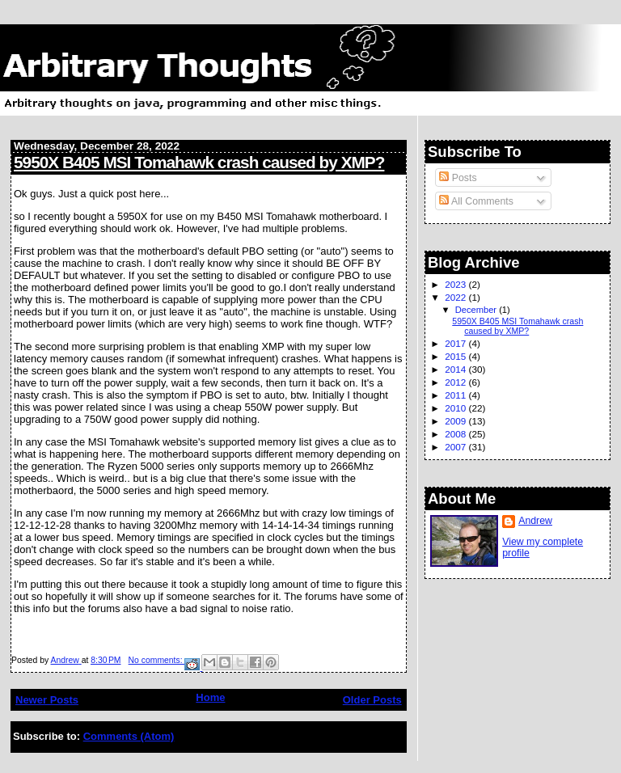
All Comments (476, 201)
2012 (456, 382)
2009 (456, 421)
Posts (457, 178)
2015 (456, 356)
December (477, 310)
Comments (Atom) (129, 736)
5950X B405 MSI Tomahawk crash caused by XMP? (199, 162)
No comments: (157, 660)
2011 (456, 395)
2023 (456, 284)
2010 (456, 408)
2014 (456, 369)
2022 (456, 297)
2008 (456, 434)
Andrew (535, 520)
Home (210, 697)
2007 (456, 446)
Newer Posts (46, 700)
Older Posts (372, 700)
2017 (456, 343)
